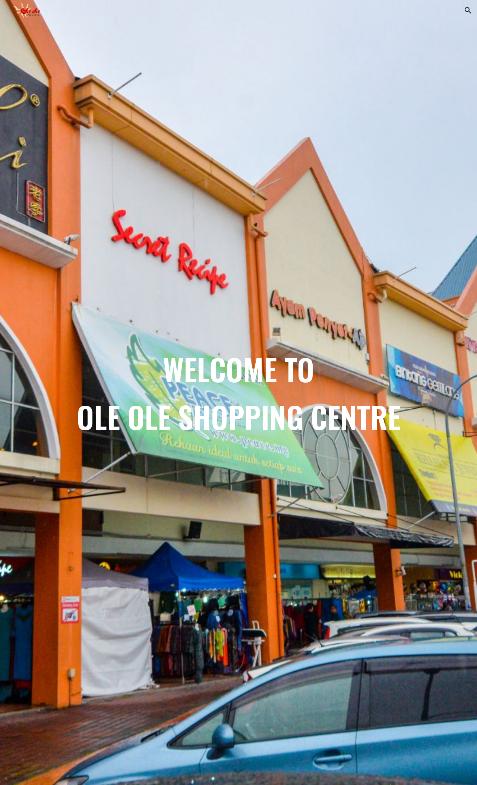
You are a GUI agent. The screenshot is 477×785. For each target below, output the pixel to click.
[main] (238, 392)
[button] (468, 10)
